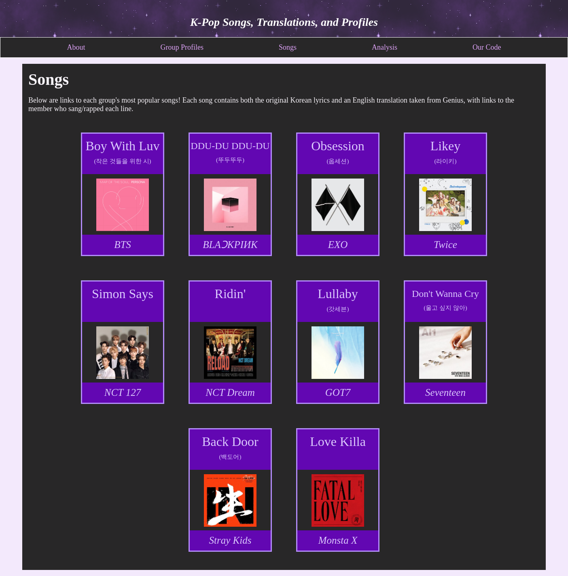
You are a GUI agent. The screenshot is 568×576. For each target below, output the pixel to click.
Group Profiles (181, 47)
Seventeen (445, 392)
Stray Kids (230, 540)
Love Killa (338, 441)
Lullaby (338, 293)
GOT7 (338, 392)
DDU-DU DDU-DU (230, 146)
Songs (288, 47)
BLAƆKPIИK (230, 244)
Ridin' (230, 293)
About (76, 47)
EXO (338, 244)
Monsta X (338, 540)
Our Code (487, 47)
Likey (445, 146)
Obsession (338, 146)
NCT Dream (230, 392)
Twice (445, 244)
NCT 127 (122, 392)
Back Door (230, 441)
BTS (122, 244)
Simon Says (122, 293)
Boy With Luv (122, 146)
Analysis (384, 47)
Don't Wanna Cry (445, 293)
